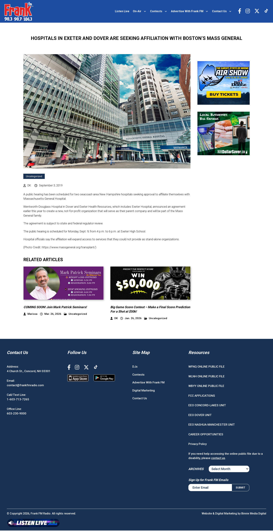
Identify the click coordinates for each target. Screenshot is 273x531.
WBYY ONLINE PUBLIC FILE (206, 386)
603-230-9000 (16, 414)
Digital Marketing (143, 391)
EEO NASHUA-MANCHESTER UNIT (211, 425)
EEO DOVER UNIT (200, 415)
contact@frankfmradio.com (25, 385)
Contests (156, 11)
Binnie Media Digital (253, 514)
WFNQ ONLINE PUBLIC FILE (206, 367)
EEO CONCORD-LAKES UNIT (207, 406)
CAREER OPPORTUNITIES (205, 435)
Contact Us (219, 11)
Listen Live (121, 11)
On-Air (136, 11)
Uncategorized (34, 176)
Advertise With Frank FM (186, 11)
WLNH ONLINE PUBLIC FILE (206, 377)
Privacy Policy (197, 444)
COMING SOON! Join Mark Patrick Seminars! (55, 307)
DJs (135, 367)
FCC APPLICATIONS (201, 396)
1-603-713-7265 (18, 400)
